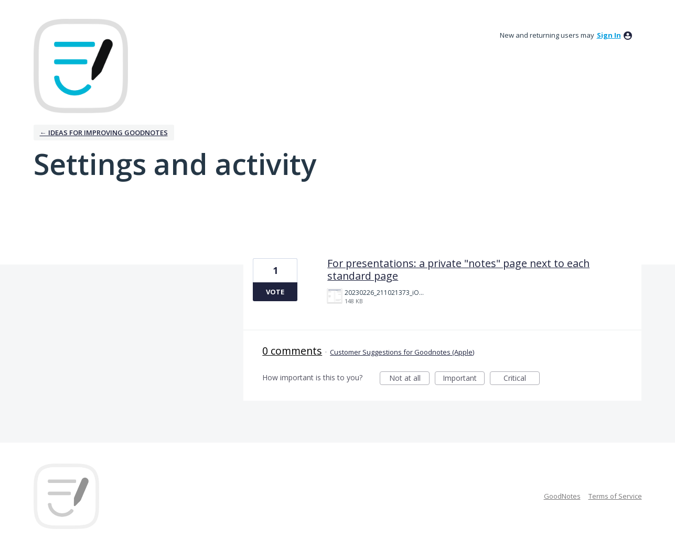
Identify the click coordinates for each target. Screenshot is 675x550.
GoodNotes (562, 496)
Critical (521, 379)
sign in (609, 35)
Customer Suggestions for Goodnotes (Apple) (402, 352)
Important (464, 379)
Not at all (409, 379)
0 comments (292, 351)
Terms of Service (615, 496)
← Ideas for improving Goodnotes (104, 132)
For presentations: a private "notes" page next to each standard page (458, 269)
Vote (275, 291)
